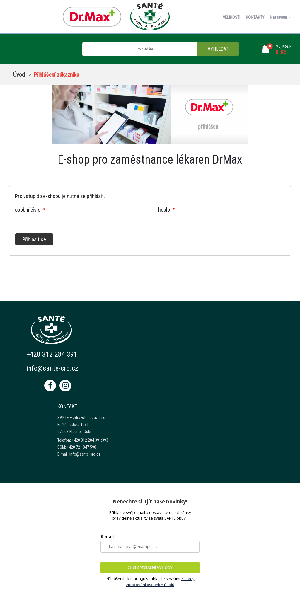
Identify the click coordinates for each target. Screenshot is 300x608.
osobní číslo (30, 210)
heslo (166, 210)
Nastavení (280, 17)
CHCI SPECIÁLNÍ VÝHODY (150, 567)
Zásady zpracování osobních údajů (160, 581)
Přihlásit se (34, 239)
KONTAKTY (255, 17)
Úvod (19, 74)
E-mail (107, 536)
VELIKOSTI (231, 17)
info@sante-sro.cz (52, 368)
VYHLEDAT (218, 49)
